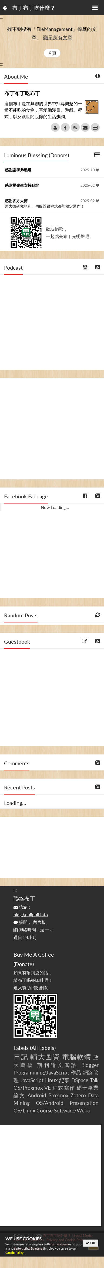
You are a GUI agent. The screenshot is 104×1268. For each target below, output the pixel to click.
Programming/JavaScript (41, 1072)
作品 (76, 1072)
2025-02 (89, 185)
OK (91, 1243)
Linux (51, 1080)
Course (44, 1110)
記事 (64, 1080)
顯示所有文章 (57, 37)
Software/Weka (72, 1110)
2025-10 (89, 170)
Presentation (84, 1103)
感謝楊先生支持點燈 (22, 185)
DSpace (79, 1080)
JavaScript (32, 1080)
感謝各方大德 (16, 200)
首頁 (52, 53)
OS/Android (49, 1103)
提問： (30, 922)
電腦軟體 (76, 1057)
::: (1, 17)
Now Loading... (55, 507)
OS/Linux (24, 1110)
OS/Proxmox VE (32, 1088)
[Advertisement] (50, 428)
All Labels (42, 1047)
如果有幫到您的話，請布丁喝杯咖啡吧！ (33, 980)
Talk (94, 1080)
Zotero (78, 1095)
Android (37, 1095)
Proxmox (58, 1095)
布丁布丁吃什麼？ (33, 7)
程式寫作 (63, 1088)
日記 (21, 1057)
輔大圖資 (45, 1057)
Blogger (90, 1065)
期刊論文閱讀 (57, 1065)
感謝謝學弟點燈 (18, 169)
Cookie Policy (14, 1252)
